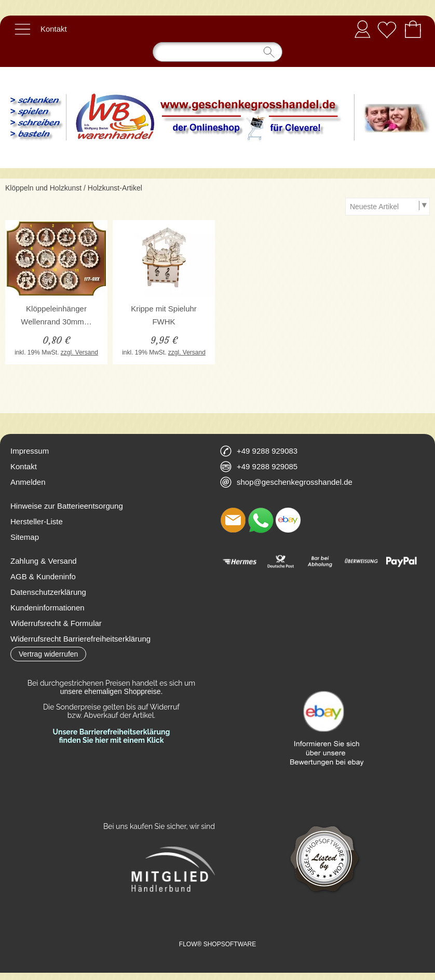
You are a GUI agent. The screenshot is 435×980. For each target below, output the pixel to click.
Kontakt (53, 28)
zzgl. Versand (79, 352)
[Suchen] (217, 52)
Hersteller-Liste (36, 521)
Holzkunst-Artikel (115, 188)
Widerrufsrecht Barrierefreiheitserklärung (80, 638)
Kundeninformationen (47, 607)
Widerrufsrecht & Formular (56, 623)
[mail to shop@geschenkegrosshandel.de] (233, 520)
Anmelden (362, 28)
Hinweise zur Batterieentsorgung (66, 505)
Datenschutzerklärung (48, 592)
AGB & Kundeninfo (43, 576)
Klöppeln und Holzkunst (43, 188)
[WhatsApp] (261, 520)
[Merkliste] (386, 29)
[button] (22, 29)
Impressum (29, 450)
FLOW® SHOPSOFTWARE (217, 944)
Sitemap (24, 537)
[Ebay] (288, 520)
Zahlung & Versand (43, 560)
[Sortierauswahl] (387, 206)
